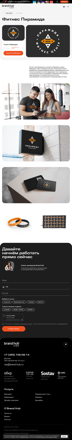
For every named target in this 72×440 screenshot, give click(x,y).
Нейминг (38, 397)
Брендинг (8, 394)
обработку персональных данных (23, 324)
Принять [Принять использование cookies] (64, 436)
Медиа (7, 416)
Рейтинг (7, 420)
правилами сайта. (63, 324)
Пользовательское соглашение (16, 433)
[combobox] (3, 287)
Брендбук (39, 400)
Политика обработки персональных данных (21, 430)
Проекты (7, 413)
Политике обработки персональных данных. (46, 437)
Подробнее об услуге (17, 48)
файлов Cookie (24, 437)
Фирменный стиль (42, 394)
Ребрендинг (9, 397)
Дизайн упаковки (11, 400)
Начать (64, 1)
